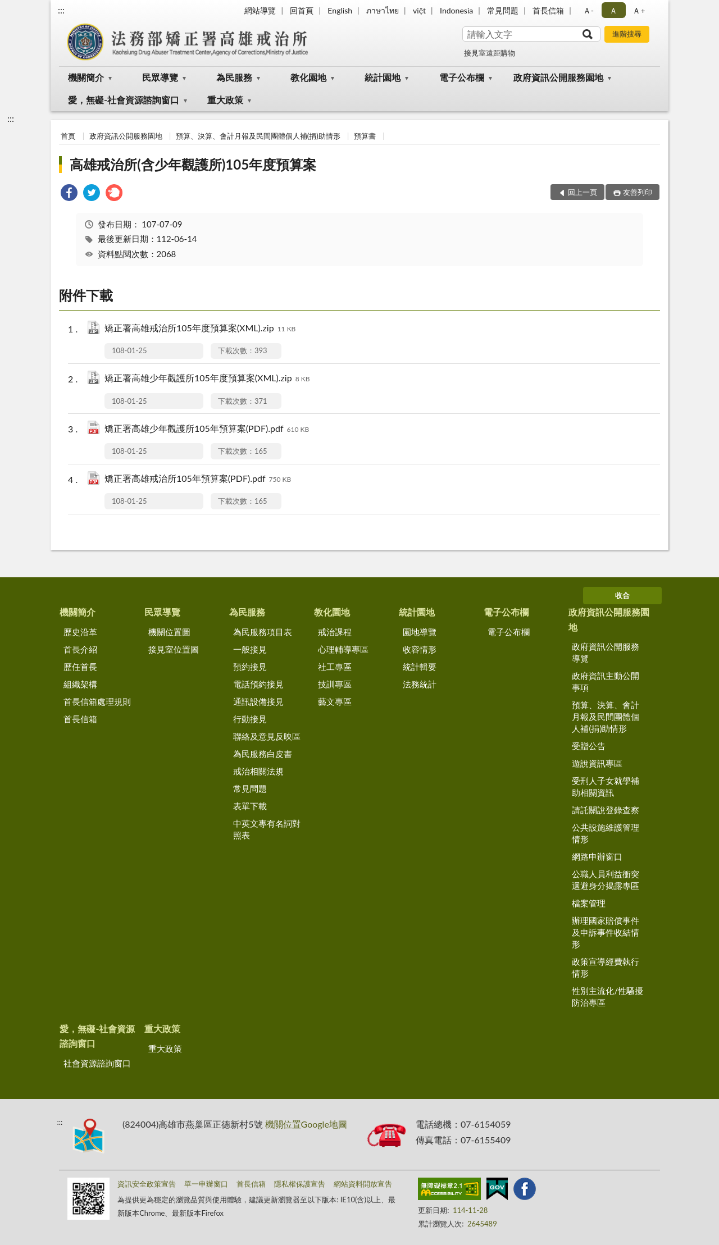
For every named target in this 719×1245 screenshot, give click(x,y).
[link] (69, 194)
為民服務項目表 (262, 632)
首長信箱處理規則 (97, 701)
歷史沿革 (80, 632)
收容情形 (419, 649)
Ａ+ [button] (638, 10)
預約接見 (250, 667)
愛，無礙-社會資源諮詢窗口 (123, 99)
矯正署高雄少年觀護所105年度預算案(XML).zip (207, 378)
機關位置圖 (169, 632)
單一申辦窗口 (206, 1183)
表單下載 (250, 806)
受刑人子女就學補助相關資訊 (605, 786)
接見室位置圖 (173, 649)
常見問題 (502, 10)
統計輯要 (419, 667)
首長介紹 (80, 649)
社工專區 (335, 667)
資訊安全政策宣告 (146, 1183)
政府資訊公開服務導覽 (605, 652)
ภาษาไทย (382, 10)
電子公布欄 (461, 77)
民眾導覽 (160, 77)
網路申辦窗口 (597, 856)
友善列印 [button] (637, 192)
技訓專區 (335, 684)
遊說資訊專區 (597, 763)
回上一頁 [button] (582, 192)
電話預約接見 (258, 684)
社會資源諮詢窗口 (97, 1063)
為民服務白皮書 (262, 754)
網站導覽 (260, 10)
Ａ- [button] (588, 10)
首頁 (68, 135)
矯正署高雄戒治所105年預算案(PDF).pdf (197, 479)
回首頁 (301, 10)
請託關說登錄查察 (605, 810)
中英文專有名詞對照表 (267, 829)
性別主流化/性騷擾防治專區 (607, 996)
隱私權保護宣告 (299, 1183)
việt (419, 10)
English (339, 10)
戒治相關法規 (258, 771)
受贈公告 (589, 746)
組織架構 (80, 684)
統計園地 (383, 77)
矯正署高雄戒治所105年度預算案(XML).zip (199, 328)
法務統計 (419, 684)
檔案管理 (589, 903)
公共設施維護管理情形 (605, 833)
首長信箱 (548, 10)
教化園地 (308, 77)
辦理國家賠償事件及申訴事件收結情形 (605, 932)
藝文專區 (335, 701)
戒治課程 (335, 632)
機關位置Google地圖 (306, 1124)
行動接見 (250, 719)
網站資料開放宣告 (363, 1183)
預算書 (365, 135)
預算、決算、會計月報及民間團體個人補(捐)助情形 (258, 135)
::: (61, 9)
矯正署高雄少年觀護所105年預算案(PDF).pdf (206, 429)
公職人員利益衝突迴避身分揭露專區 (605, 880)
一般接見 (250, 649)
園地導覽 (419, 632)
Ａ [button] (613, 10)
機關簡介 (86, 77)
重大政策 (225, 99)
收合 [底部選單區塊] (622, 595)
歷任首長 (80, 667)
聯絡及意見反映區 (267, 736)
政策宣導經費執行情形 (605, 967)
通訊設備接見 (258, 701)
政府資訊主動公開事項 (605, 681)
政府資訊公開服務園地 (558, 77)
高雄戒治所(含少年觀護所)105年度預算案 (193, 164)
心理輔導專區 (343, 649)
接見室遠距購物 (489, 52)
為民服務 (234, 77)
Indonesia (456, 10)
